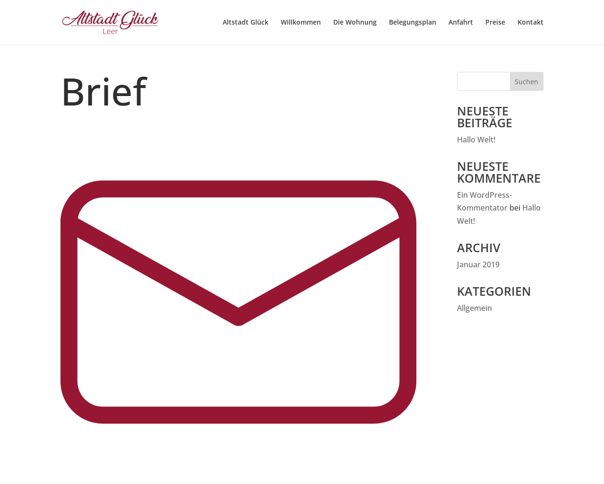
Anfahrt (461, 22)
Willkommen (301, 22)
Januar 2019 (478, 264)
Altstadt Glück (245, 22)
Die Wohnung (355, 22)
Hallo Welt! (476, 139)
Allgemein (474, 308)
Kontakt (531, 22)
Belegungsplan (412, 22)
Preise (495, 22)
